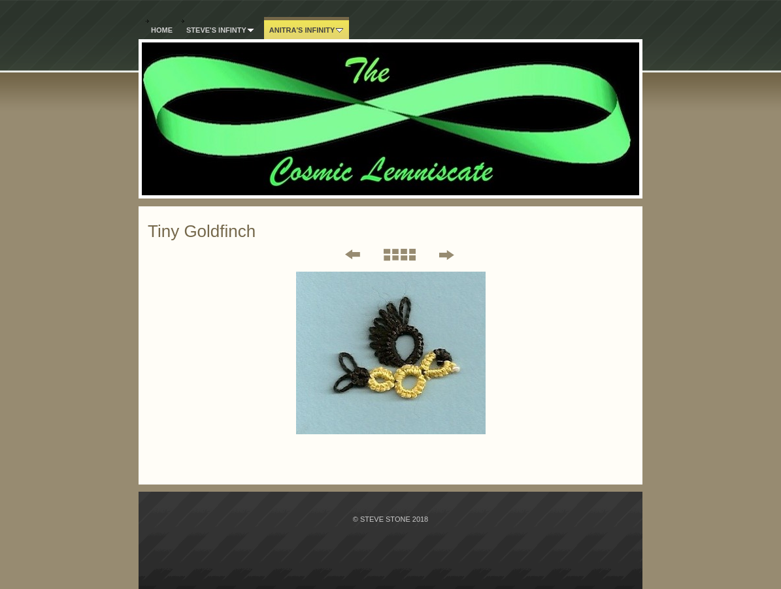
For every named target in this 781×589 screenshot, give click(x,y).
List (399, 254)
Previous (343, 254)
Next (446, 254)
